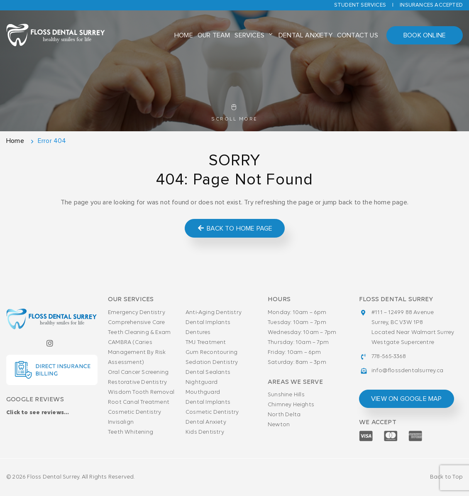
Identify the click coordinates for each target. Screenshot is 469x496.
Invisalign (121, 422)
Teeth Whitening (130, 432)
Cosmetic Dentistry (134, 412)
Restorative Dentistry (137, 382)
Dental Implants (208, 322)
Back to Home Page (235, 228)
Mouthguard (203, 392)
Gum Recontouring (211, 352)
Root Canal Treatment (138, 402)
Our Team (214, 35)
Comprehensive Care (136, 322)
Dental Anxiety (305, 35)
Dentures (198, 332)
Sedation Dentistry (212, 362)
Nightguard (201, 382)
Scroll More (234, 113)
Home (183, 35)
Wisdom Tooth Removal (141, 392)
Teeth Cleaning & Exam (139, 332)
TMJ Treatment (206, 342)
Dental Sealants (208, 372)
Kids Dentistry (205, 432)
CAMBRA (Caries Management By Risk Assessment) (137, 352)
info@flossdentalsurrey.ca (407, 371)
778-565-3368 (388, 357)
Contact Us (357, 35)
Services (249, 35)
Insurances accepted (431, 5)
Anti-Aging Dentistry (214, 312)
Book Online (424, 35)
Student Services (360, 5)
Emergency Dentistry (136, 312)
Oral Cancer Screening (138, 372)
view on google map (406, 398)
